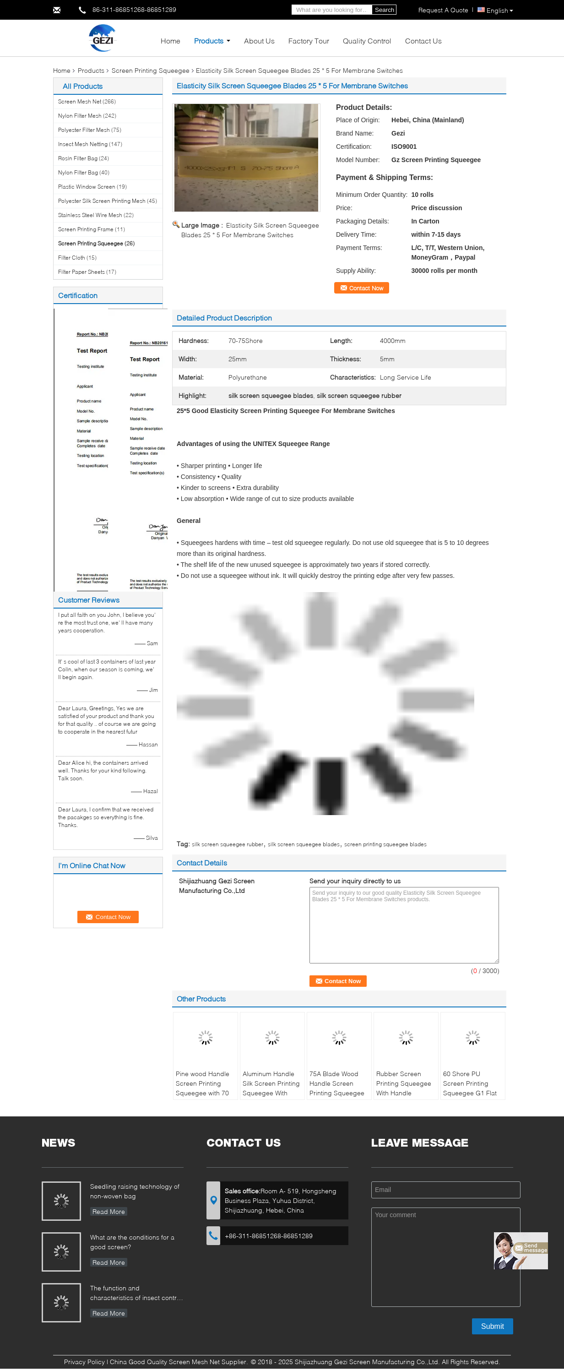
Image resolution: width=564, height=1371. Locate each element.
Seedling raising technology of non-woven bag (134, 1191)
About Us (259, 40)
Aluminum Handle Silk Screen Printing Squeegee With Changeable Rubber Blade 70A (271, 1093)
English (500, 10)
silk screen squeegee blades (304, 844)
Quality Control (367, 40)
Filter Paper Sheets (81, 271)
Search (384, 9)
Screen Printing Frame (86, 229)
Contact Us (423, 40)
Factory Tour (308, 40)
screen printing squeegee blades (385, 844)
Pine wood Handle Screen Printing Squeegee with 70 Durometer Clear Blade (202, 1093)
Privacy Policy (84, 1362)
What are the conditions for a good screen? (132, 1242)
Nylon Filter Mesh (80, 115)
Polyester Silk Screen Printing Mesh (102, 200)
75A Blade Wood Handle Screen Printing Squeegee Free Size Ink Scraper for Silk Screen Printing (336, 1098)
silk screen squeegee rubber (227, 844)
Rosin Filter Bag (78, 158)
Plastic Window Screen (86, 186)
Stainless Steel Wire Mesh (90, 215)
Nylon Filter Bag (78, 172)
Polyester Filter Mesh (84, 129)
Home (170, 40)
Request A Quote (443, 10)
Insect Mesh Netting (83, 144)
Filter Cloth (71, 257)
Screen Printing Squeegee (151, 70)
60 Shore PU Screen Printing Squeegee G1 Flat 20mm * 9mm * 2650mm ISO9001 (470, 1093)
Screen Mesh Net (79, 101)
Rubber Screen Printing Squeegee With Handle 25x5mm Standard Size (403, 1093)
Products (208, 40)
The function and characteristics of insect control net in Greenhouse (136, 1294)
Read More (108, 1211)
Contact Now (366, 288)
